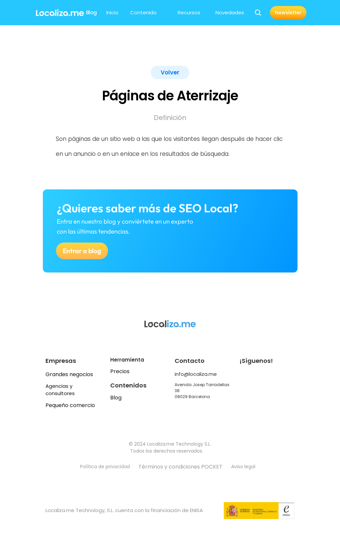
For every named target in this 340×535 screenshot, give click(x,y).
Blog (116, 397)
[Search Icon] (258, 12)
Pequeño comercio (70, 405)
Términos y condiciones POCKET (180, 467)
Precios (119, 371)
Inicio (112, 12)
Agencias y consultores (60, 389)
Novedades (229, 12)
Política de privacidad (105, 466)
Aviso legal (244, 466)
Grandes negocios (69, 374)
